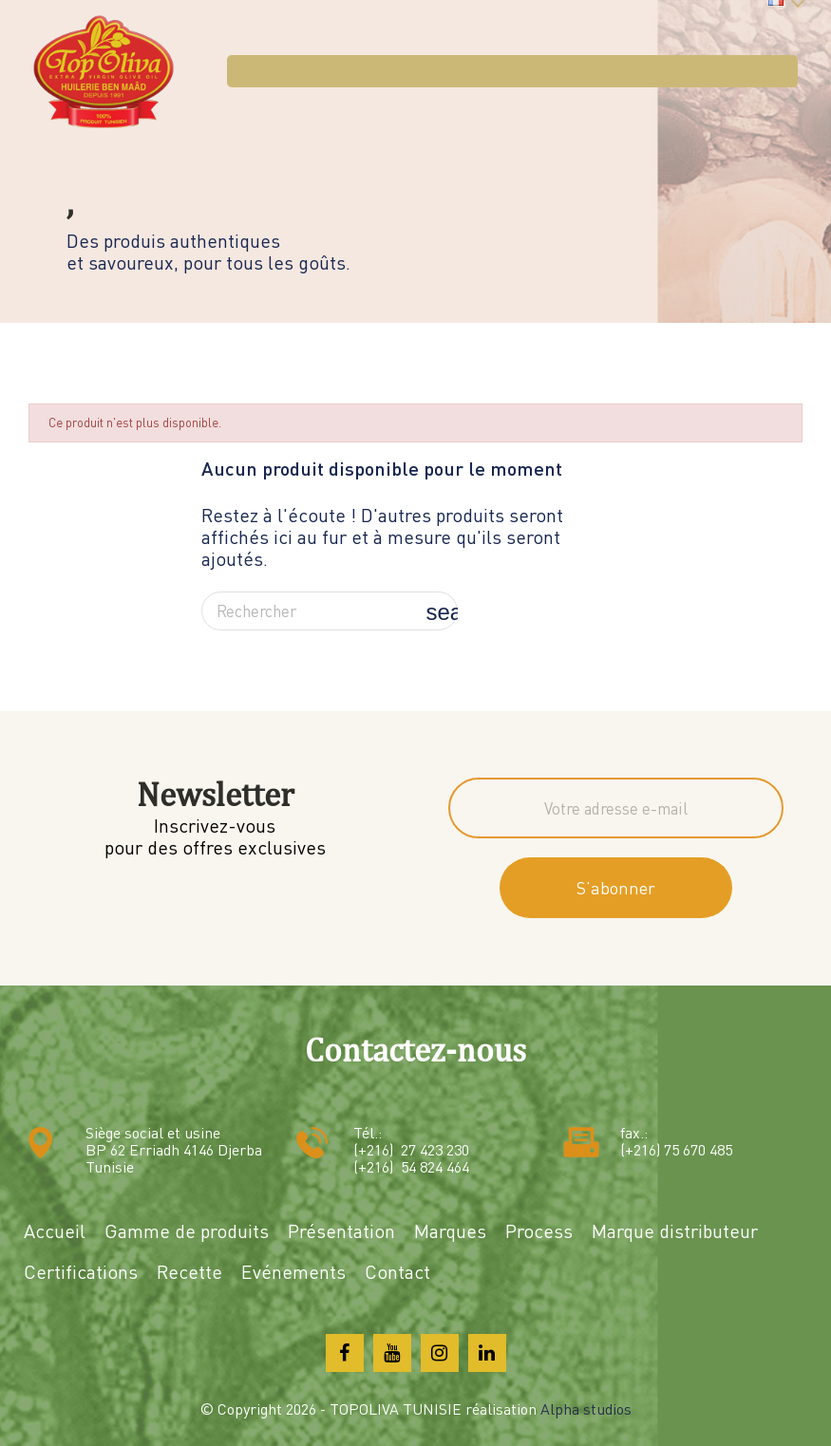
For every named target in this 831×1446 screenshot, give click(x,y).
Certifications (81, 1272)
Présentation (341, 1231)
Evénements (293, 1272)
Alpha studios (586, 1408)
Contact (397, 1272)
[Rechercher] (329, 611)
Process (539, 1231)
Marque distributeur (675, 1231)
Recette (189, 1272)
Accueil (54, 1231)
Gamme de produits (186, 1231)
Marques (450, 1231)
